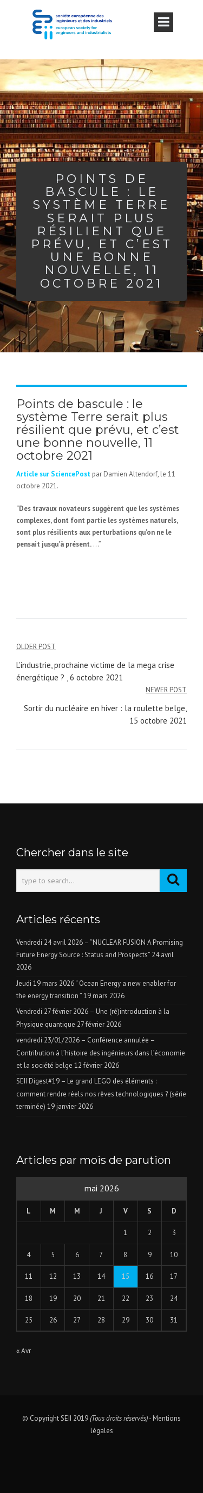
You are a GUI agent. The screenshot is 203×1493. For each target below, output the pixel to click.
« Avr (23, 1350)
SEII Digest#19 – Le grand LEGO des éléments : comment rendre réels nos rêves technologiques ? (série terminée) (101, 1093)
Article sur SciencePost (53, 474)
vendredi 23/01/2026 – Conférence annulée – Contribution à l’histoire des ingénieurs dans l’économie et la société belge (100, 1052)
